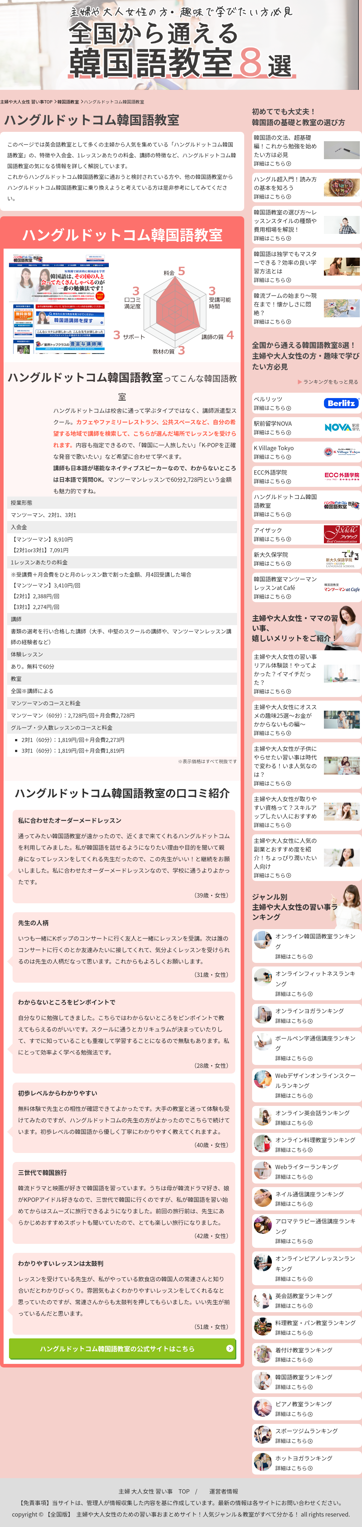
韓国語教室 (68, 101)
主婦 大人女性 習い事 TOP (154, 1491)
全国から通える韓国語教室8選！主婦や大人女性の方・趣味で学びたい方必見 (306, 356)
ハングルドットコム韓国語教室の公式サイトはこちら (117, 1348)
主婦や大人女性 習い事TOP (26, 101)
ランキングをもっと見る (330, 381)
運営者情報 (223, 1491)
